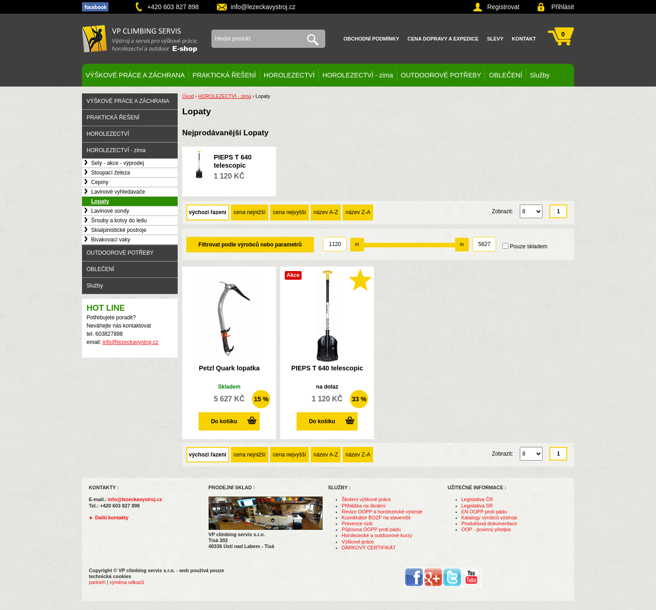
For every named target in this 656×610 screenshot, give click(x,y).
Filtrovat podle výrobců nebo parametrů (250, 244)
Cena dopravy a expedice (443, 38)
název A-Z (325, 212)
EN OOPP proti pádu (484, 511)
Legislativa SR (477, 505)
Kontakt (524, 38)
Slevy (495, 38)
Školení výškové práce (366, 499)
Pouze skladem (528, 246)
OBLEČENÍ (505, 75)
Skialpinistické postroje (118, 230)
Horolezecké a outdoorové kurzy (377, 535)
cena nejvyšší (289, 212)
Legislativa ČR (477, 499)
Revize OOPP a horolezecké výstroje (382, 511)
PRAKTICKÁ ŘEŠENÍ (224, 75)
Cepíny (99, 182)
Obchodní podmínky (371, 38)
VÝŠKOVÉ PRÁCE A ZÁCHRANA (135, 75)
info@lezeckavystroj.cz (263, 6)
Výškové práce (358, 541)
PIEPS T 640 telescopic (327, 368)
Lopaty (100, 201)
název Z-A (357, 212)
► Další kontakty (108, 517)
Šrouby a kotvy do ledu (119, 220)
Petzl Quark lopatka (229, 368)
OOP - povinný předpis (486, 529)
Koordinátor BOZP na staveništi (376, 517)
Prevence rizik (357, 523)
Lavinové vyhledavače (118, 192)
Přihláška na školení (364, 505)
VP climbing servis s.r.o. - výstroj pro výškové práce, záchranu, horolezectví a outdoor (140, 38)
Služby (539, 75)
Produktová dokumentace (489, 523)
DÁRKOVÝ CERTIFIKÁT (369, 547)
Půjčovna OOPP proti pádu (371, 529)
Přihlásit (562, 6)
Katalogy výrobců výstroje (489, 517)
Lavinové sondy (110, 211)
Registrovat (503, 6)
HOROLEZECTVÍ (289, 75)
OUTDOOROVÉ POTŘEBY (441, 75)
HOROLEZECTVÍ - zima (358, 75)
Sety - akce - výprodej (117, 163)
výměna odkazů (126, 582)
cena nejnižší (250, 212)
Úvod (188, 96)
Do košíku (224, 421)
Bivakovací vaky (110, 239)
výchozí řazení (207, 212)
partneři (97, 582)
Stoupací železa (110, 172)
